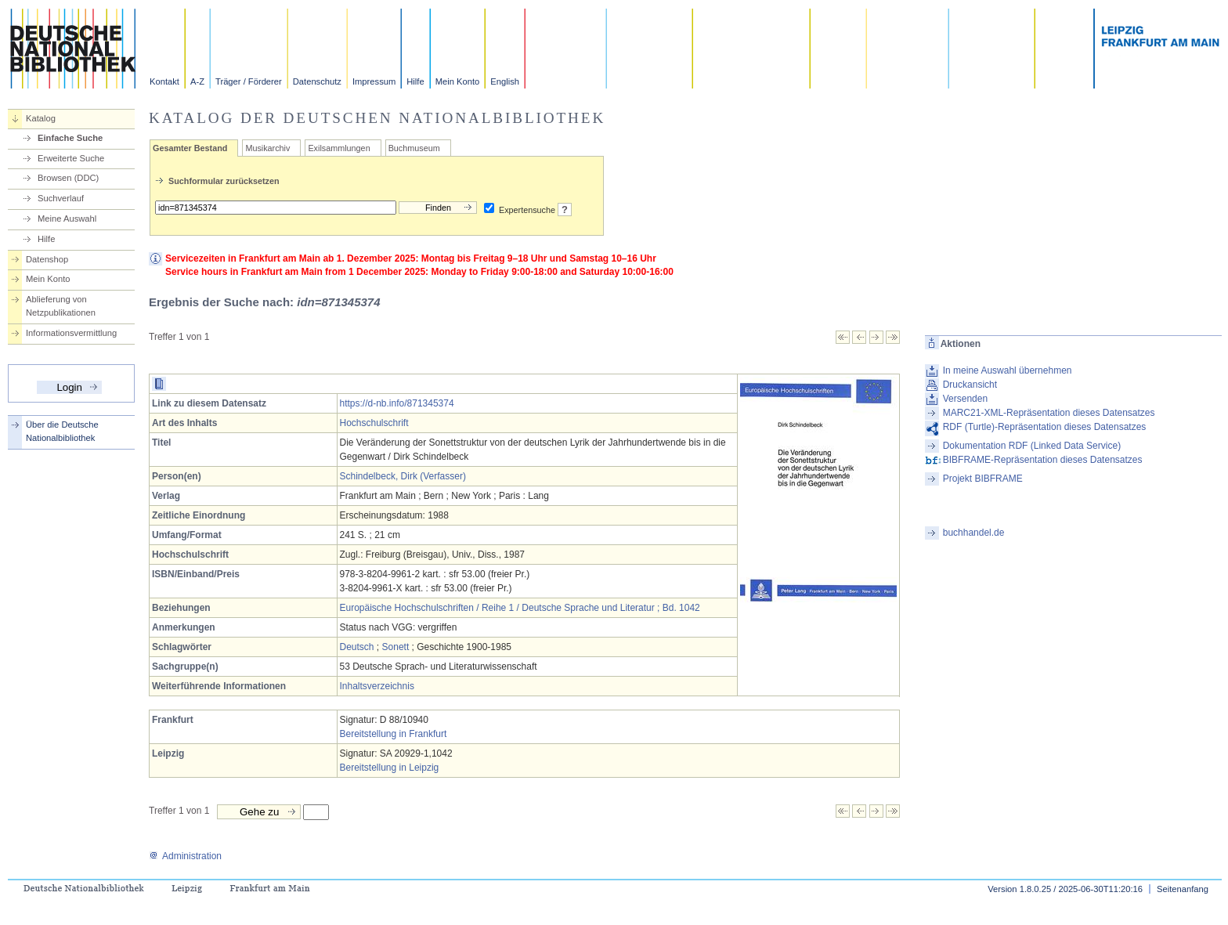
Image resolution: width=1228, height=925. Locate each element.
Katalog (41, 118)
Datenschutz (317, 81)
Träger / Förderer (248, 81)
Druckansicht (970, 384)
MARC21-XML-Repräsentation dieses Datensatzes (1049, 412)
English (504, 81)
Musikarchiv (267, 148)
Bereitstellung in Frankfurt (393, 733)
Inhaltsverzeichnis (377, 686)
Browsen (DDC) (68, 177)
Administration (185, 856)
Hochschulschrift (374, 422)
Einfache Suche (70, 138)
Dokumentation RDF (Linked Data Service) (1032, 445)
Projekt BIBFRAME (983, 478)
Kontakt (164, 81)
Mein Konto (457, 81)
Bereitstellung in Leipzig (389, 767)
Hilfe (415, 81)
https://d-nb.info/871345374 (397, 403)
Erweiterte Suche (71, 158)
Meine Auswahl (67, 218)
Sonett (396, 646)
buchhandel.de (974, 532)
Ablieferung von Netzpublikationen (61, 305)
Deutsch (357, 646)
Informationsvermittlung (71, 333)
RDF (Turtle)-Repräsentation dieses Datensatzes (1045, 426)
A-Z (197, 81)
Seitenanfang (1182, 889)
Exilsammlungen (339, 148)
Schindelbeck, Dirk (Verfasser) (403, 476)
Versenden (965, 398)
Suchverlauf (61, 198)
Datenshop (47, 259)
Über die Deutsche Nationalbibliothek (62, 431)
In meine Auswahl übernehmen (1007, 370)
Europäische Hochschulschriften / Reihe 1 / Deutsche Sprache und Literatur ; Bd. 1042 (520, 607)
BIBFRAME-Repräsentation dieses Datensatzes (1043, 459)
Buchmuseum (414, 148)
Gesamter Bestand (190, 148)
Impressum (373, 81)
